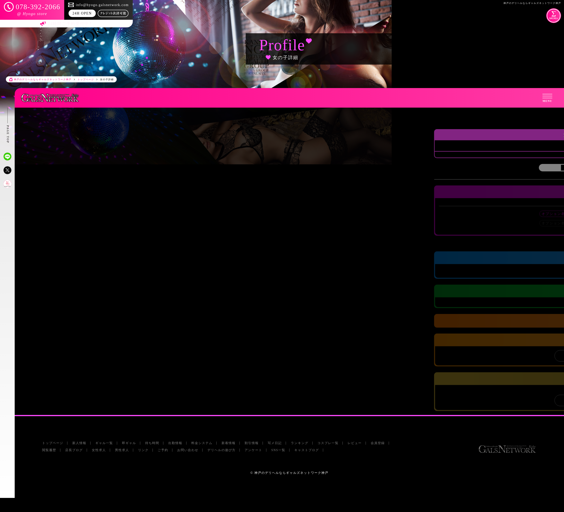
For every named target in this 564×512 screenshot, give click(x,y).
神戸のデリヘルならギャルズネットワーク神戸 (291, 472)
